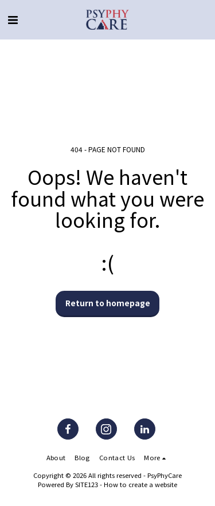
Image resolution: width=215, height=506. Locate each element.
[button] (12, 19)
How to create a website (140, 484)
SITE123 (86, 484)
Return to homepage (107, 303)
